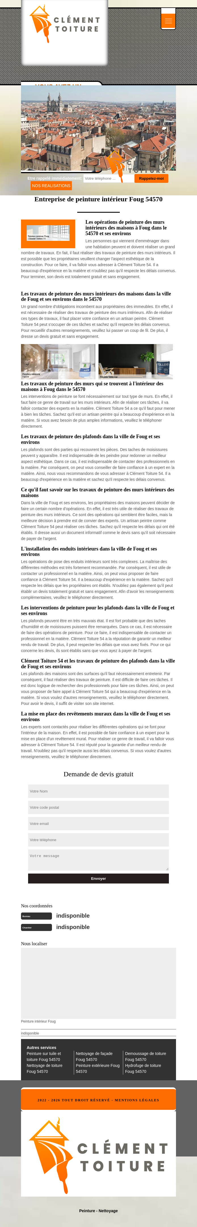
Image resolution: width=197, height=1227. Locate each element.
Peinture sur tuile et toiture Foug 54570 (44, 1056)
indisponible (73, 916)
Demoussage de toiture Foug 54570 (145, 1056)
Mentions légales (137, 1100)
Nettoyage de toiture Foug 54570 (44, 1068)
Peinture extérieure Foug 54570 (98, 1068)
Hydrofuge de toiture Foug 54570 (143, 1068)
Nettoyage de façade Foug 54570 (94, 1056)
